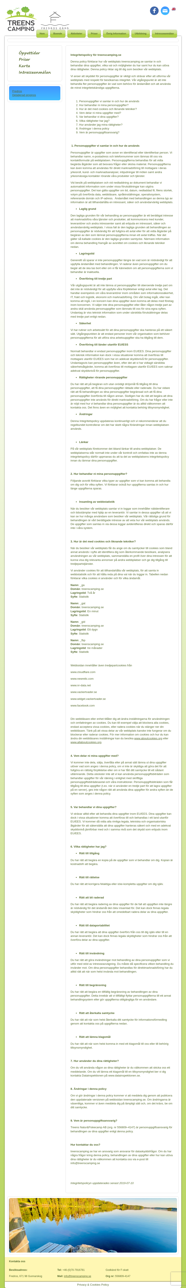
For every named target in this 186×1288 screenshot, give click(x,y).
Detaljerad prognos (24, 95)
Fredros (17, 91)
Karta (24, 66)
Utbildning (140, 33)
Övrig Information (116, 33)
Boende (57, 33)
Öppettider (29, 53)
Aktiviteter (76, 33)
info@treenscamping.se (77, 1276)
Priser (94, 33)
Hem (42, 33)
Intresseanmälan (164, 33)
